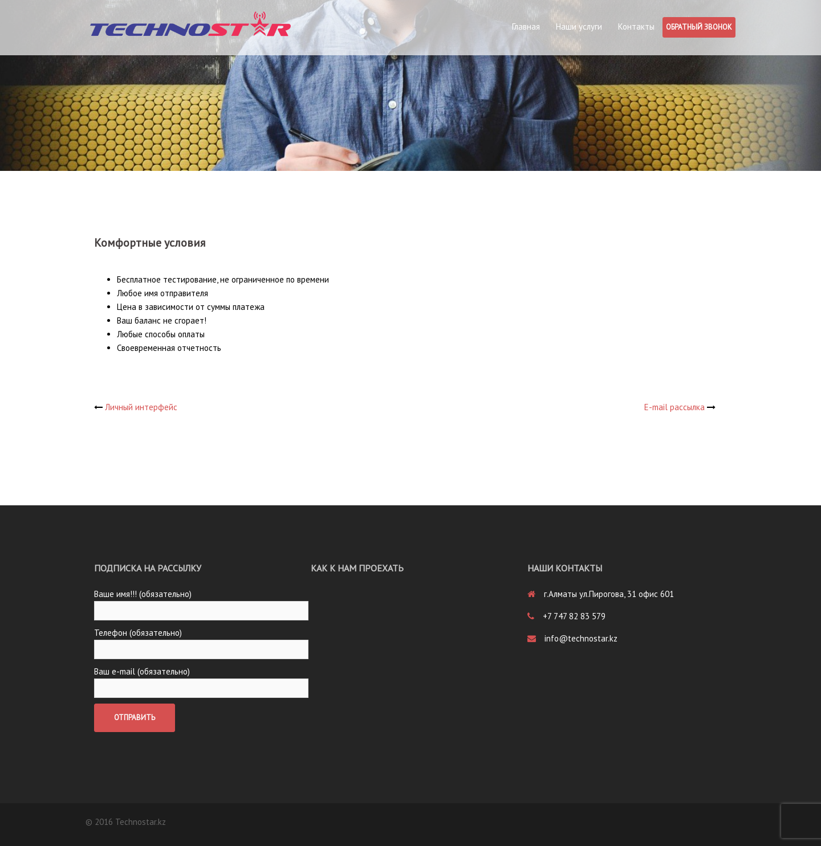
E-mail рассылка (674, 407)
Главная (526, 26)
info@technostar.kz (580, 638)
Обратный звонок (699, 27)
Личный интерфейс (141, 407)
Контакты (636, 26)
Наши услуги (579, 26)
